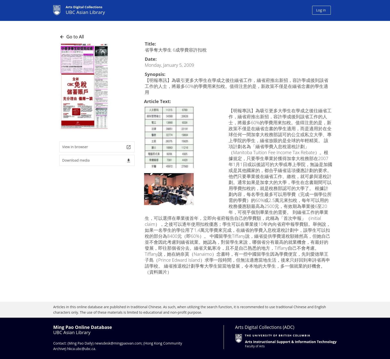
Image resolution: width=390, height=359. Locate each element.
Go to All (71, 37)
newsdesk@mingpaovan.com (118, 343)
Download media (96, 160)
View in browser (96, 147)
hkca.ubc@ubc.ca (81, 348)
